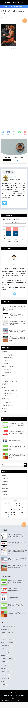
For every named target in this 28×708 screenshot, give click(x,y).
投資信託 (7, 361)
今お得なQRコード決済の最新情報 (14, 6)
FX (6, 378)
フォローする (15, 160)
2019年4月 (5, 481)
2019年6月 (5, 475)
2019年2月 (5, 485)
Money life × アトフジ (14, 2)
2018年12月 (5, 491)
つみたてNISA (8, 358)
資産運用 (5, 352)
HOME (14, 693)
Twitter (4, 206)
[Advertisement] (13, 60)
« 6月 (8, 517)
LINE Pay (7, 369)
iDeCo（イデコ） (9, 355)
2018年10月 (5, 494)
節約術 (5, 384)
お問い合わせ (21, 695)
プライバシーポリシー (13, 698)
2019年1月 (5, 488)
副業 (4, 375)
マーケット (6, 402)
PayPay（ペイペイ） (10, 372)
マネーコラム (8, 393)
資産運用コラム (9, 363)
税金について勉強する (10, 390)
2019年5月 (5, 478)
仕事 (4, 409)
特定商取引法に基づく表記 (10, 695)
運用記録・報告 (7, 405)
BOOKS (5, 399)
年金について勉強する (10, 396)
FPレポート (6, 387)
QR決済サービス (8, 366)
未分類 (5, 412)
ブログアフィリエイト (10, 381)
